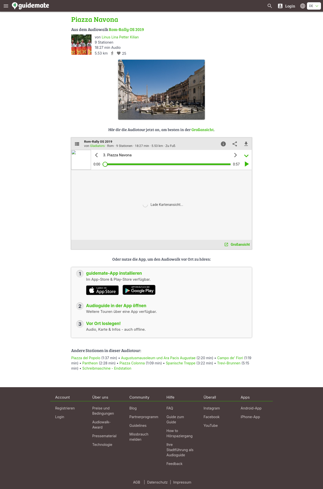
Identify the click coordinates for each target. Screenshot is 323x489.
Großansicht (202, 129)
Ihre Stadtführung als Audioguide (179, 449)
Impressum (182, 482)
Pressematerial (104, 436)
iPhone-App (250, 417)
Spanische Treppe (180, 363)
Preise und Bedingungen (103, 410)
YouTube (211, 425)
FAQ (169, 408)
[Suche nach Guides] (269, 6)
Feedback (174, 464)
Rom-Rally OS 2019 (126, 29)
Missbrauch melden (138, 436)
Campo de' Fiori (230, 358)
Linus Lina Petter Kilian (120, 37)
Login (59, 417)
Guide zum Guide (175, 419)
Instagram (212, 408)
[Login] (286, 6)
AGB (136, 482)
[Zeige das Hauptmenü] (6, 6)
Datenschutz (157, 482)
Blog (133, 408)
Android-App (251, 408)
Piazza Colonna (132, 363)
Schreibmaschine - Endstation (106, 368)
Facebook (212, 417)
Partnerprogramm (143, 417)
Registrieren (65, 408)
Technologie (102, 444)
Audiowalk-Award (101, 424)
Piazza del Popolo (85, 358)
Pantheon (90, 363)
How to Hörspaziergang (179, 433)
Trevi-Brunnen (229, 363)
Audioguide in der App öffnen (116, 305)
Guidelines (137, 425)
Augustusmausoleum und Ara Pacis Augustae (159, 358)
